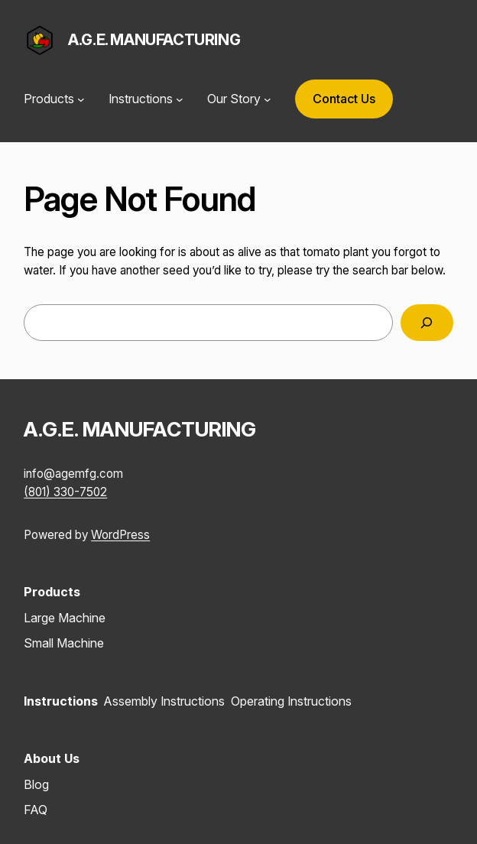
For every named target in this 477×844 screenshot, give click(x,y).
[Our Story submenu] (267, 99)
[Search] (427, 322)
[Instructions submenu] (179, 99)
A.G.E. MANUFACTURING (154, 40)
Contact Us (344, 98)
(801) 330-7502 (65, 492)
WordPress (120, 535)
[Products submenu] (81, 99)
